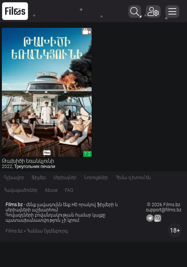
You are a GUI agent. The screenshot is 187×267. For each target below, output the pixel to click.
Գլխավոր (14, 177)
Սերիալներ (64, 177)
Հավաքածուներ (20, 190)
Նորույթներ (96, 177)
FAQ (69, 190)
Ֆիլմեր (39, 177)
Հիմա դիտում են (133, 177)
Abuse (51, 190)
